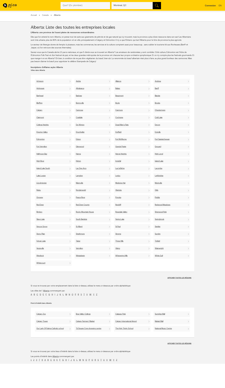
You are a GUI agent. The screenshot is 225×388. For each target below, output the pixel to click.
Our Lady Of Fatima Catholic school (50, 329)
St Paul (118, 227)
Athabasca (80, 88)
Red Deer (40, 205)
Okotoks (118, 190)
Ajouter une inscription (40, 384)
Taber (78, 241)
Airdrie (78, 81)
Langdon (79, 176)
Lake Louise (41, 176)
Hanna (78, 154)
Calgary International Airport (126, 321)
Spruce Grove (41, 227)
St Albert (79, 227)
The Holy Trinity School (124, 329)
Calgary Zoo (41, 314)
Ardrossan (40, 88)
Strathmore (80, 234)
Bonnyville (80, 103)
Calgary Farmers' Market (85, 321)
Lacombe (158, 168)
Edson (78, 139)
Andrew (158, 81)
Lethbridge (159, 176)
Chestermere (160, 110)
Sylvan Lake (41, 241)
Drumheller (80, 132)
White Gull (159, 256)
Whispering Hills (121, 256)
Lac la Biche (120, 168)
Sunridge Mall (160, 314)
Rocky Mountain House (85, 212)
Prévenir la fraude (38, 386)
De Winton (80, 125)
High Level (159, 154)
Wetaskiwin (80, 256)
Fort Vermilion (41, 147)
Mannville (79, 183)
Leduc (117, 176)
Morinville (158, 183)
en (220, 6)
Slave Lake (40, 219)
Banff (157, 88)
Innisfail (118, 161)
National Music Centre (163, 329)
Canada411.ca (169, 381)
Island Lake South (43, 168)
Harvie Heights (121, 154)
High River (40, 161)
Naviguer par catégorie (107, 381)
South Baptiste (81, 219)
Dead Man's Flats (122, 125)
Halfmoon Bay (41, 154)
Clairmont (40, 118)
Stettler (157, 227)
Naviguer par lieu (105, 384)
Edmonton (40, 139)
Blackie (157, 96)
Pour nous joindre (187, 370)
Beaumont (119, 96)
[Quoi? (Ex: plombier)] (85, 5)
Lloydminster (41, 183)
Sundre (157, 234)
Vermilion (79, 248)
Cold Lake (158, 118)
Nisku (38, 190)
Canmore (119, 110)
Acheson (39, 81)
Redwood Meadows (162, 205)
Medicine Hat (120, 183)
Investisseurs (70, 386)
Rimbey (39, 212)
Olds (156, 190)
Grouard (158, 147)
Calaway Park (120, 314)
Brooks (157, 103)
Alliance (118, 81)
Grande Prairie (120, 147)
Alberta (46, 291)
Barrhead (39, 96)
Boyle (117, 103)
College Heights (42, 125)
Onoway (39, 198)
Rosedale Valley (121, 212)
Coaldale (79, 118)
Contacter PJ (71, 381)
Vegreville (40, 248)
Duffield (118, 132)
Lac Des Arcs (81, 168)
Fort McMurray (121, 139)
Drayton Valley (42, 132)
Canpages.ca (169, 384)
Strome (118, 234)
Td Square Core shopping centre (88, 329)
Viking (117, 248)
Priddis (157, 198)
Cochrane (119, 118)
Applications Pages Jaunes (141, 381)
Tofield (157, 241)
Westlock (40, 256)
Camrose (79, 110)
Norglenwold (81, 190)
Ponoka (118, 198)
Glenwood (80, 147)
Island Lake (159, 161)
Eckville (158, 132)
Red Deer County (83, 205)
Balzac (117, 88)
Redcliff (118, 205)
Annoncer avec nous (39, 381)
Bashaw (79, 96)
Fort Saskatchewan (162, 139)
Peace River (80, 198)
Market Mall (159, 321)
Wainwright (159, 248)
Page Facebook (137, 386)
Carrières (69, 384)
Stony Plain (40, 234)
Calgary (39, 110)
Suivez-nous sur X (138, 384)
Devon (157, 125)
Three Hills (119, 241)
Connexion (210, 6)
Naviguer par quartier (106, 386)
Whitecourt (40, 263)
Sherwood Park (161, 212)
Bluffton (39, 103)
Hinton (78, 161)
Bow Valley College (83, 314)
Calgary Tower (42, 321)
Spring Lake (119, 219)
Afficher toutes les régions (179, 278)
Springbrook (159, 219)
